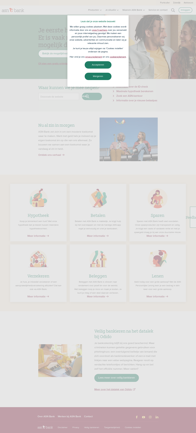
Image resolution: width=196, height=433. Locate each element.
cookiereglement (118, 57)
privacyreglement (93, 57)
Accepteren (98, 65)
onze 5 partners (99, 30)
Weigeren (98, 76)
